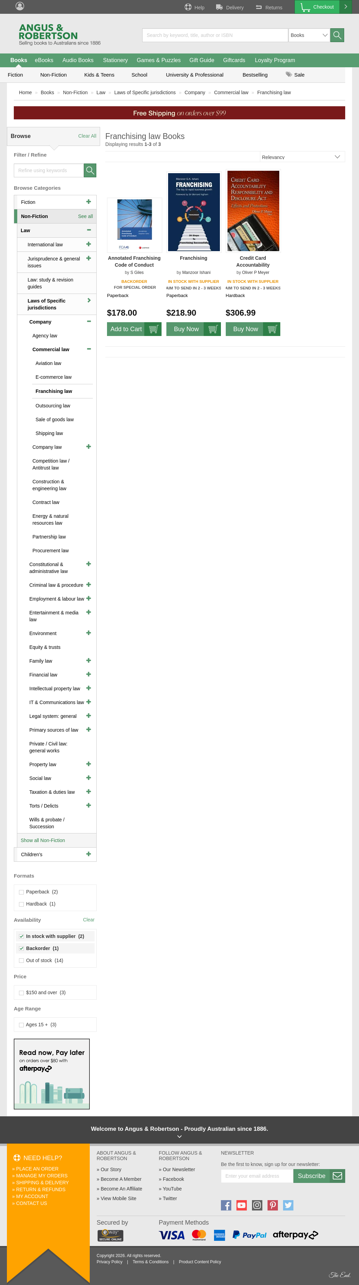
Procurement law (50, 550)
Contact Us (31, 1203)
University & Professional (195, 75)
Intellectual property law (54, 688)
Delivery (229, 7)
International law (45, 244)
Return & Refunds (41, 1189)
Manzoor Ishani (196, 272)
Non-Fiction (53, 75)
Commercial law (231, 92)
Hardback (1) (37, 904)
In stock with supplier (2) (51, 936)
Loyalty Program (275, 60)
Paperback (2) (38, 891)
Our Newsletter (179, 1169)
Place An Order (37, 1169)
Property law (42, 764)
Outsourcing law (53, 405)
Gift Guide (202, 60)
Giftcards (234, 60)
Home (25, 92)
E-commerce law (53, 377)
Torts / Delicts (43, 806)
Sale (295, 75)
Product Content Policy (200, 1261)
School (139, 75)
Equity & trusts (44, 647)
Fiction (15, 75)
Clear (89, 919)
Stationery (115, 60)
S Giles (137, 272)
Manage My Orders (42, 1175)
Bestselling (255, 75)
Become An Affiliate (121, 1189)
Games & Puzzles (159, 60)
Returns (268, 7)
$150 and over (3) (42, 992)
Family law (40, 661)
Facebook (173, 1179)
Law (101, 92)
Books (18, 60)
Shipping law (49, 433)
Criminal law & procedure (56, 585)
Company (195, 92)
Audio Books (78, 60)
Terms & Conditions (150, 1261)
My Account (32, 1196)
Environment (43, 633)
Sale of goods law (55, 419)
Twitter (170, 1198)
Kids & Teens (99, 75)
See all (85, 216)
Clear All (87, 136)
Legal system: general (53, 716)
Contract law (45, 502)
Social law (40, 778)
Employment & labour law (56, 599)
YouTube (172, 1189)
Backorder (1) (39, 948)
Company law (47, 447)
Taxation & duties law (52, 792)
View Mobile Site (118, 1198)
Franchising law (274, 92)
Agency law (44, 335)
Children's (31, 854)
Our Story (111, 1169)
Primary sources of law (53, 730)
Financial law (43, 675)
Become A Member (121, 1179)
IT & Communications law (56, 702)
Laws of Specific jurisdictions (145, 92)
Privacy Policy (110, 1261)
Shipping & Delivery (42, 1182)
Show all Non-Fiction (43, 840)
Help (194, 7)
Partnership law (49, 537)
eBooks (44, 60)
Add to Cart (136, 329)
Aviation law (48, 363)
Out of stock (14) (41, 960)
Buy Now (197, 329)
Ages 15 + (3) (37, 1024)
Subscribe (321, 1176)
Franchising (193, 258)
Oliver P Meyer (255, 272)
